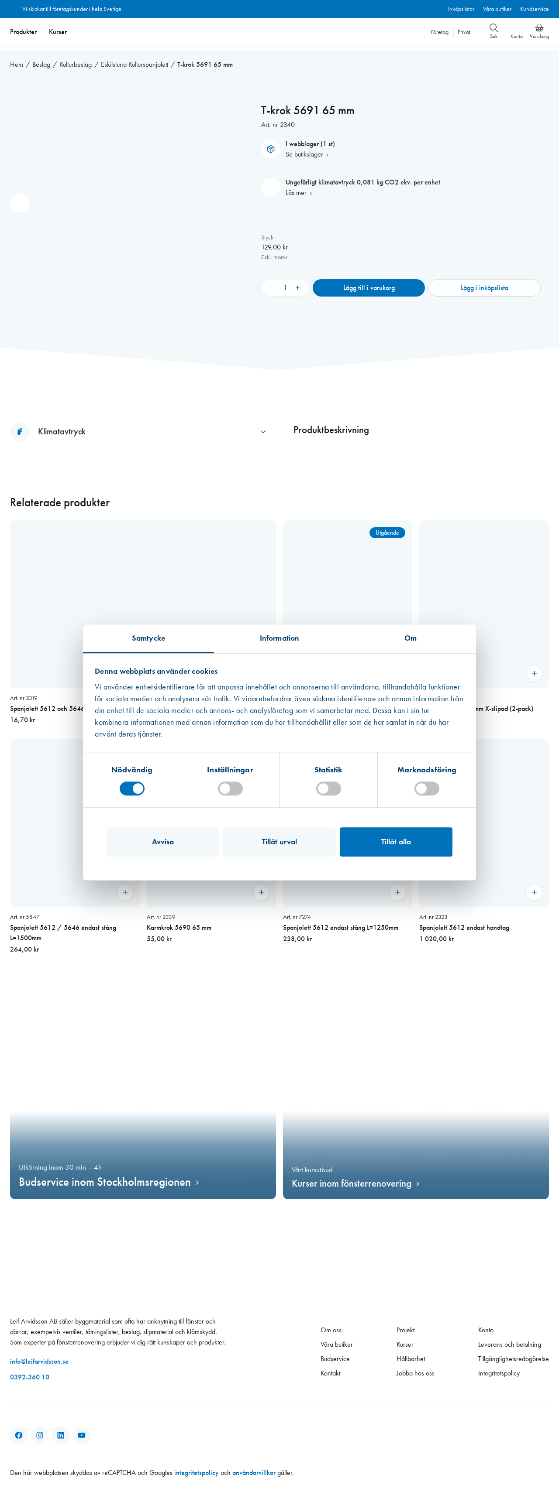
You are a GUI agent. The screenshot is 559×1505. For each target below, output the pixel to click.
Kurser (58, 31)
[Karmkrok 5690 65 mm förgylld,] (347, 617)
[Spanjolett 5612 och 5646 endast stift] (143, 617)
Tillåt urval (279, 841)
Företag (440, 32)
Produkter (23, 31)
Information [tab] (279, 638)
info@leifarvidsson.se (39, 1357)
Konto (517, 36)
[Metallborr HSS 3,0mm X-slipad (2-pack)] (484, 617)
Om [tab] (410, 638)
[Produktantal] (285, 283)
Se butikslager (304, 149)
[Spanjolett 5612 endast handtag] (484, 842)
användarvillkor (254, 1468)
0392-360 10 (29, 1372)
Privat (464, 32)
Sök (494, 31)
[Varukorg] (539, 28)
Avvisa (163, 841)
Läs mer (296, 188)
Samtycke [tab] (148, 638)
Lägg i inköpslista (484, 283)
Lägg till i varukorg (369, 283)
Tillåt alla (396, 841)
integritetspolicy (196, 1468)
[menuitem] (23, 32)
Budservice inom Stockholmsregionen (105, 1177)
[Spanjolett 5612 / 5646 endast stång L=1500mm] (74, 842)
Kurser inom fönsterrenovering (351, 1178)
